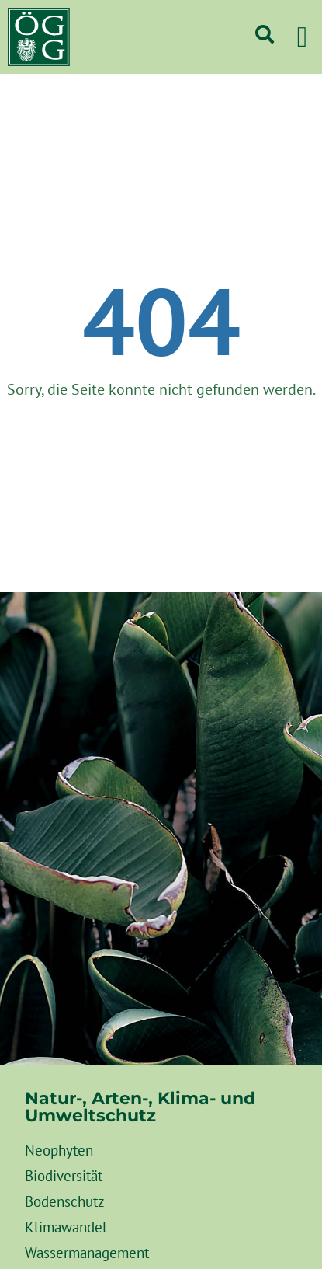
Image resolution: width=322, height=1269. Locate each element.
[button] (301, 37)
